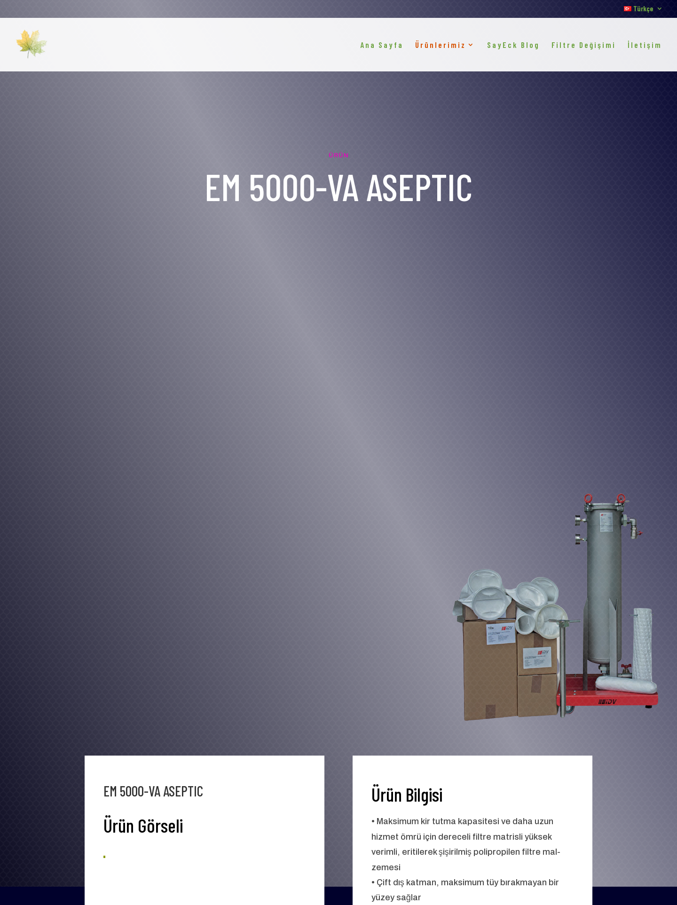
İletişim (645, 45)
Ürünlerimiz (440, 45)
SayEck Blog (513, 45)
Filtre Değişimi (583, 45)
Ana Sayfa (381, 45)
